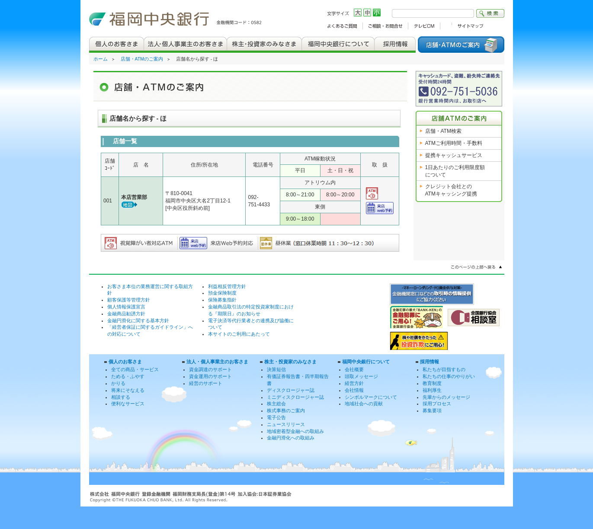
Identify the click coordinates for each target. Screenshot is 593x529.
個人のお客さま (125, 361)
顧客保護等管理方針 (128, 299)
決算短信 (276, 369)
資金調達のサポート (210, 369)
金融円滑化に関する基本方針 (138, 320)
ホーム (100, 58)
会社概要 (354, 369)
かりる (118, 383)
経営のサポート (205, 383)
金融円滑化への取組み (290, 437)
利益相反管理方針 (227, 286)
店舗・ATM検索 (443, 131)
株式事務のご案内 (286, 410)
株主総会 (276, 403)
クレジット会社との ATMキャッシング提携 (451, 190)
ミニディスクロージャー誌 (295, 397)
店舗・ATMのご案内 (142, 58)
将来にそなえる (127, 390)
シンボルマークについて (371, 397)
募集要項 (432, 410)
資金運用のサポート (210, 376)
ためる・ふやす (127, 376)
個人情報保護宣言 (126, 306)
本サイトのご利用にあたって (239, 334)
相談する (120, 397)
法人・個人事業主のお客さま (217, 361)
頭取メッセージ (361, 376)
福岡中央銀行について (366, 361)
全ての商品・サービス (135, 369)
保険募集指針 (222, 299)
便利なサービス (127, 403)
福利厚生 (432, 390)
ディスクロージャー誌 (290, 390)
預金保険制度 (222, 292)
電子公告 (276, 417)
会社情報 (354, 390)
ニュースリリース (286, 424)
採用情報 (429, 361)
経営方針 (354, 383)
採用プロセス (437, 403)
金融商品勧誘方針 (126, 313)
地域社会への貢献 (364, 403)
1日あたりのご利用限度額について (455, 171)
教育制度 (432, 383)
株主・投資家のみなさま (290, 361)
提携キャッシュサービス (453, 155)
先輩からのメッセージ (446, 397)
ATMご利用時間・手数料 (453, 143)
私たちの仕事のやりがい (449, 376)
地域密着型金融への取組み (295, 431)
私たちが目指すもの (444, 369)
